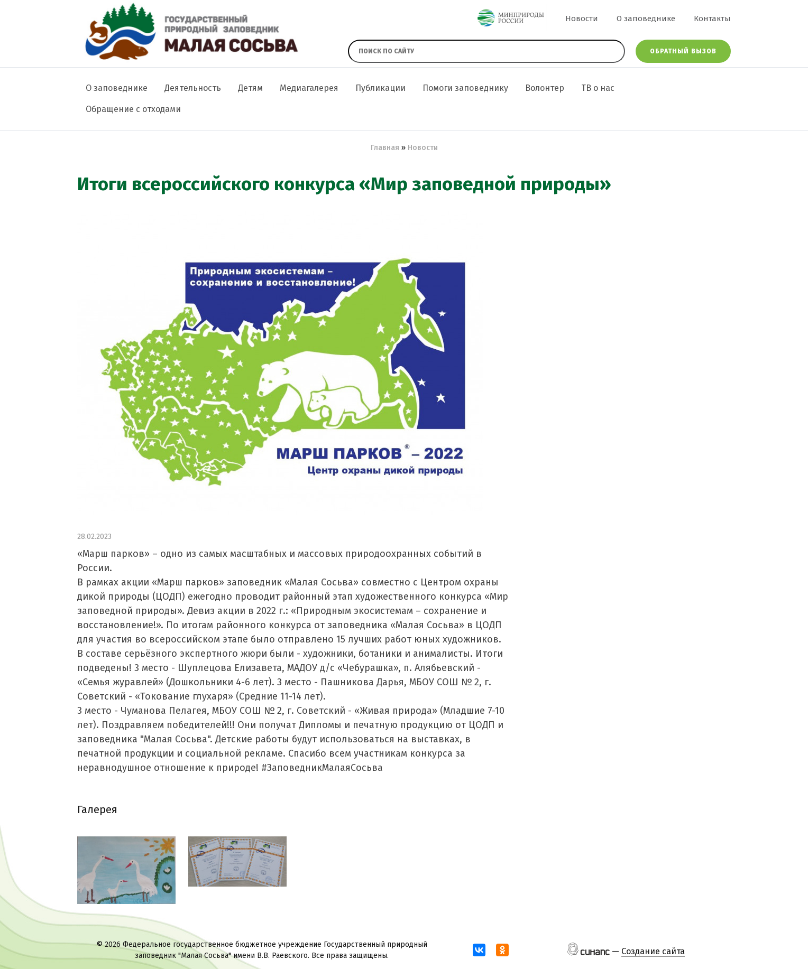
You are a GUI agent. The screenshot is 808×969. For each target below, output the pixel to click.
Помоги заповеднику (465, 88)
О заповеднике (646, 18)
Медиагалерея (309, 88)
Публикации (380, 88)
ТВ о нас (597, 88)
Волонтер (544, 88)
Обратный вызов (683, 51)
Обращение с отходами (133, 109)
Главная (385, 147)
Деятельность (192, 88)
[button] (126, 870)
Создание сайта (653, 951)
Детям (250, 88)
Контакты (712, 18)
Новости (581, 18)
